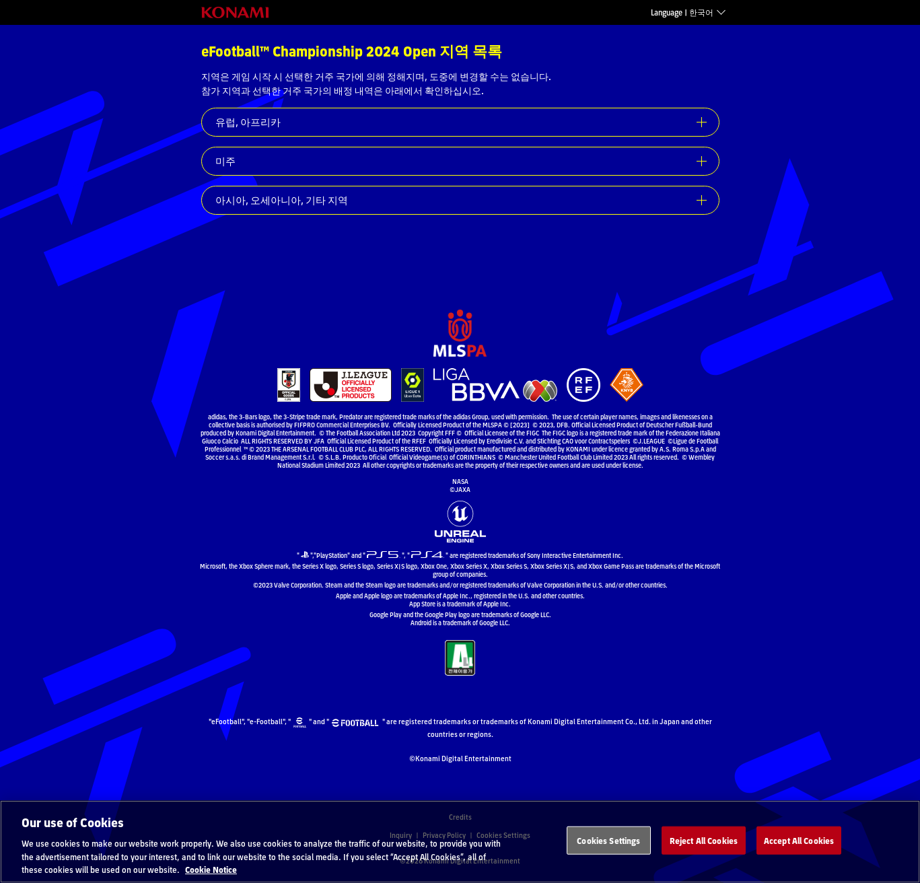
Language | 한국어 (682, 12)
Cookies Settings (608, 856)
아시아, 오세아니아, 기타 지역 (281, 199)
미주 (225, 160)
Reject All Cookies (704, 856)
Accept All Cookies (799, 856)
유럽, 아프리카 (248, 121)
